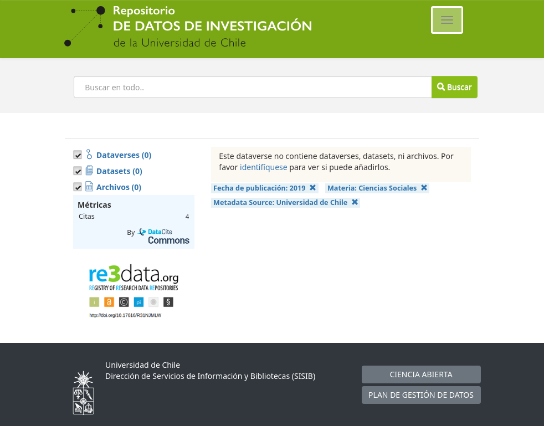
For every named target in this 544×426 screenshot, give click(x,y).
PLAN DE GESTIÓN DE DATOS (421, 394)
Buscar (454, 86)
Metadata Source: (285, 202)
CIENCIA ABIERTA (420, 374)
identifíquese (264, 167)
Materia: (377, 188)
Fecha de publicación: (264, 188)
